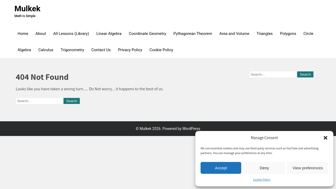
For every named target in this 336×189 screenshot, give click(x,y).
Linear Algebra (109, 33)
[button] (325, 137)
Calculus (45, 50)
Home (23, 33)
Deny (264, 168)
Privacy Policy (130, 50)
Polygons (288, 33)
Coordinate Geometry (147, 33)
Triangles (265, 33)
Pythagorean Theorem (193, 33)
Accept (221, 168)
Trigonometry (72, 50)
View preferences (308, 168)
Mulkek (27, 8)
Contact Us (101, 50)
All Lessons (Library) (71, 33)
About (40, 33)
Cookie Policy (262, 179)
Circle (308, 33)
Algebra (24, 50)
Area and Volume (234, 33)
